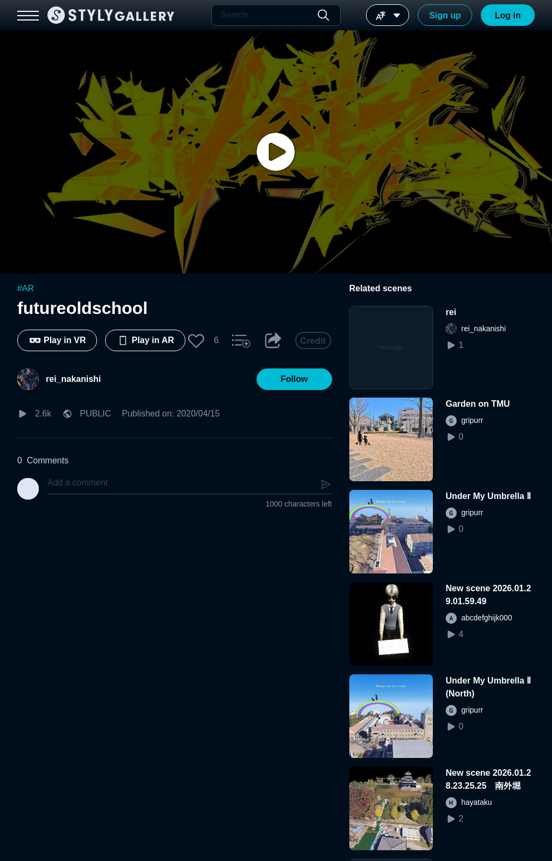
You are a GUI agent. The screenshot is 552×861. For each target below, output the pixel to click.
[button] (196, 340)
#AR (25, 288)
